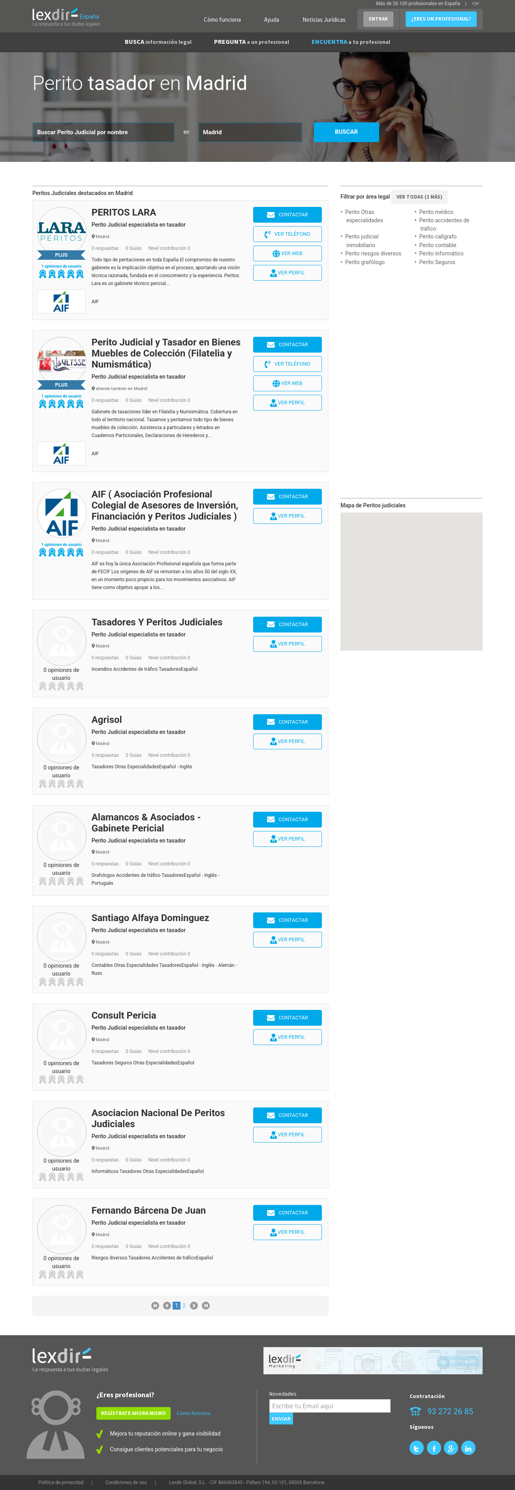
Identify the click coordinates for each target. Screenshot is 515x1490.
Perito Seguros (437, 262)
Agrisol (107, 719)
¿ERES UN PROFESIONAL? (441, 18)
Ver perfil (287, 273)
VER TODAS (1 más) (419, 196)
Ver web (288, 254)
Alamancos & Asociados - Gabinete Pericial (146, 823)
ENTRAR (378, 18)
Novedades (283, 1393)
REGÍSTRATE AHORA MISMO (133, 1413)
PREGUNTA (251, 41)
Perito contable (438, 245)
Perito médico (436, 212)
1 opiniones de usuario (61, 266)
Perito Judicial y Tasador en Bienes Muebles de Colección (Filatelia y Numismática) (166, 353)
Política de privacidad (60, 1482)
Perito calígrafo (438, 236)
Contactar (287, 215)
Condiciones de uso (126, 1482)
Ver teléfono (287, 234)
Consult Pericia (124, 1015)
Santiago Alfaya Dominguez (150, 917)
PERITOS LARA (124, 212)
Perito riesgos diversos (373, 253)
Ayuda (271, 19)
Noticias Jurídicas (324, 19)
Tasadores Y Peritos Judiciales (157, 622)
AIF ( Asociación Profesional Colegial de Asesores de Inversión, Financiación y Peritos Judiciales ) (165, 505)
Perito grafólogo (365, 262)
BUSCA (158, 41)
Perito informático (441, 253)
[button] (442, 568)
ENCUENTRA (351, 41)
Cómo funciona (222, 19)
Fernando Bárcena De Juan (149, 1210)
